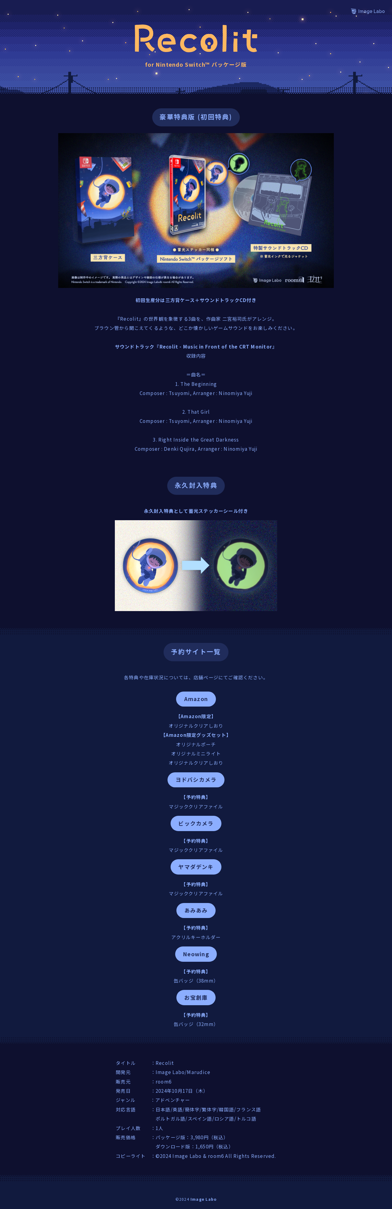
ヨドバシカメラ (196, 779)
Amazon (196, 699)
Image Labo (203, 1199)
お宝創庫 (196, 997)
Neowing (196, 954)
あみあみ (196, 910)
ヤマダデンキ (195, 867)
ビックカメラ (195, 823)
